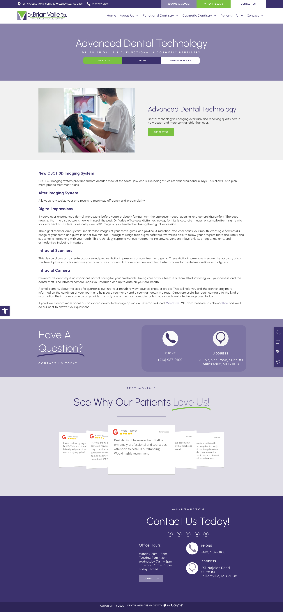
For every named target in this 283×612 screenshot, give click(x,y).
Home (111, 15)
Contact (255, 15)
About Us (129, 15)
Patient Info (231, 15)
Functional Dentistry (161, 15)
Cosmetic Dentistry (200, 15)
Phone (170, 353)
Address (220, 353)
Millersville (172, 303)
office (224, 303)
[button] (5, 311)
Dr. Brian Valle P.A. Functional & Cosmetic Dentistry (141, 52)
